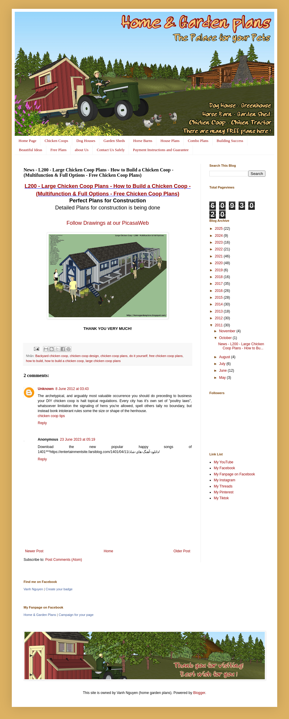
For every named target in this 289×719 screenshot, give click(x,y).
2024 (219, 236)
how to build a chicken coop (64, 361)
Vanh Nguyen (33, 589)
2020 (219, 263)
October (226, 338)
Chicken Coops (56, 140)
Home (108, 551)
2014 (219, 304)
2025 (219, 229)
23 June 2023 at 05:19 (77, 439)
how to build (34, 361)
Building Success (230, 140)
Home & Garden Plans (40, 614)
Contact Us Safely (111, 150)
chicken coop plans (114, 356)
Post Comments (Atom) (63, 560)
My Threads (223, 486)
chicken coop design (84, 356)
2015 (219, 297)
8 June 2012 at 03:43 (72, 389)
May (223, 378)
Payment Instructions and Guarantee (161, 150)
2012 (219, 318)
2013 (219, 311)
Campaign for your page (76, 614)
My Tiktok (221, 498)
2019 (219, 270)
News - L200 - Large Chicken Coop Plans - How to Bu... (241, 346)
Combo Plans (198, 140)
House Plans (170, 140)
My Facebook (224, 468)
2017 (219, 284)
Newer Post (34, 551)
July (222, 364)
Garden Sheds (114, 140)
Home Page (27, 140)
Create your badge (59, 589)
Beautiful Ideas (30, 150)
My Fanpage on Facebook (234, 474)
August (225, 357)
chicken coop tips (51, 416)
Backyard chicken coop (51, 356)
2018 (219, 277)
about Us (82, 150)
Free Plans (58, 150)
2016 (219, 291)
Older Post (181, 551)
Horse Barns (142, 140)
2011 (219, 325)
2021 (219, 256)
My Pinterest (224, 492)
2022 (219, 249)
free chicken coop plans (166, 356)
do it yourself (138, 356)
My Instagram (224, 480)
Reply (42, 423)
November (228, 331)
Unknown (46, 389)
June (223, 370)
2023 (219, 242)
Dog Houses (85, 140)
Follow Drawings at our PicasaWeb (108, 223)
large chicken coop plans (103, 361)
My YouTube (223, 462)
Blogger (199, 693)
